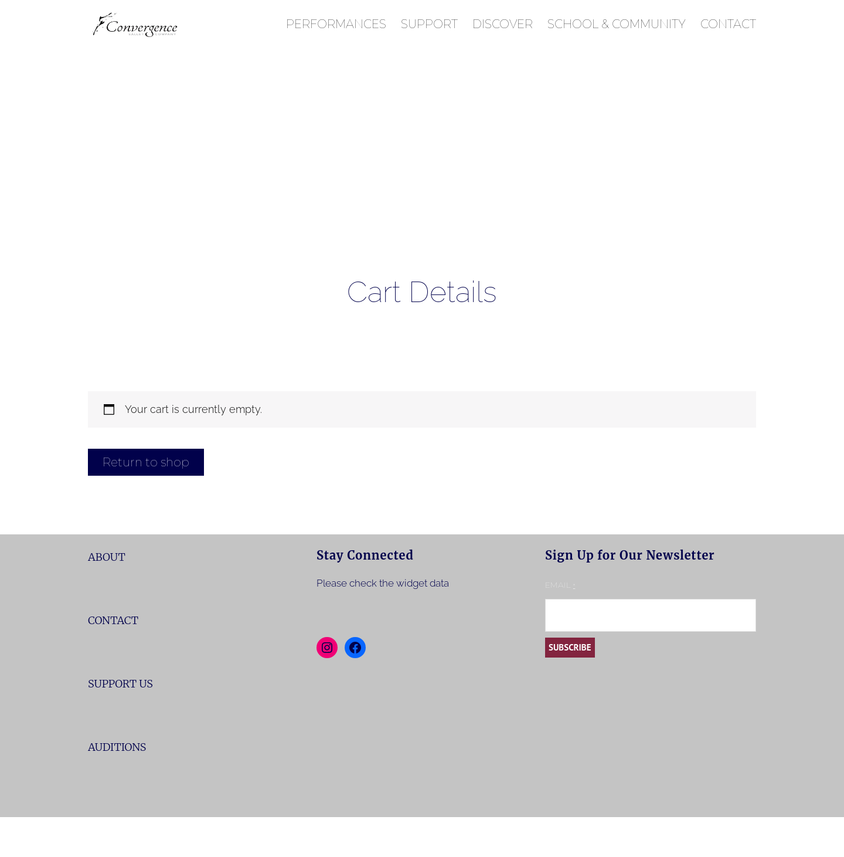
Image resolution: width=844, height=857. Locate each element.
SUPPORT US (120, 683)
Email (560, 585)
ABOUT (106, 557)
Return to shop (146, 462)
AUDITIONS (117, 747)
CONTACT (113, 620)
